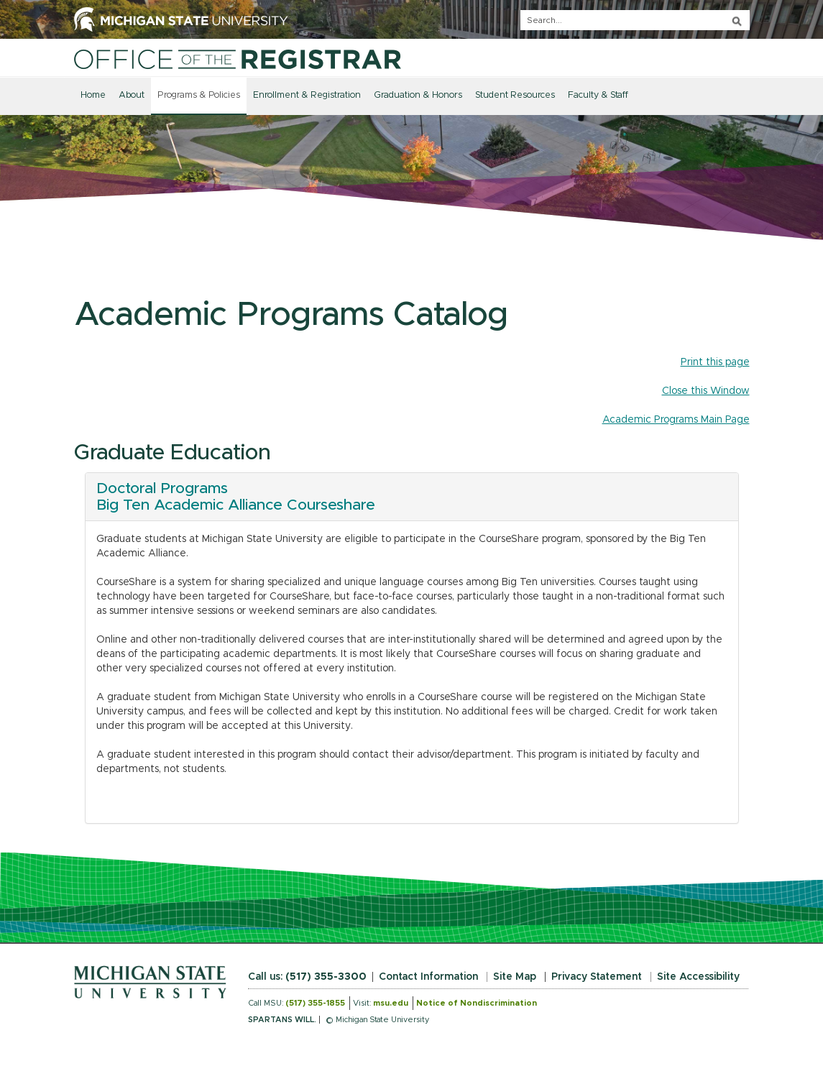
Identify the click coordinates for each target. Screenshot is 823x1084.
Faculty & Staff (598, 95)
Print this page (715, 362)
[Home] (237, 59)
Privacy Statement (596, 977)
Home (93, 95)
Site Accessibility (698, 977)
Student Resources (515, 95)
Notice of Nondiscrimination (476, 1003)
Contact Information (428, 977)
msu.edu (390, 1003)
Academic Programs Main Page (676, 420)
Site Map (514, 977)
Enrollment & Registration (307, 95)
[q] (635, 20)
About (131, 95)
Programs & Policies (198, 95)
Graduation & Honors (418, 95)
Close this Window (706, 391)
